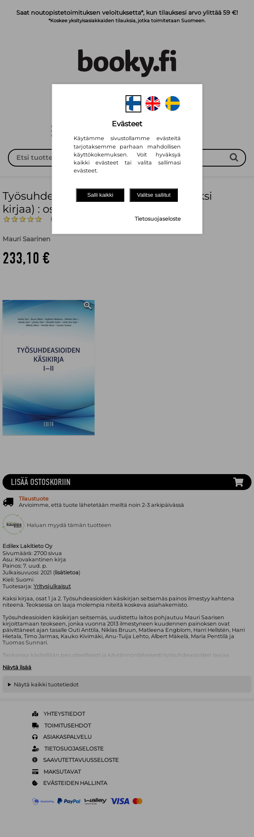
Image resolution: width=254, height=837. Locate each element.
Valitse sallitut (154, 195)
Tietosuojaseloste (158, 219)
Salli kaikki (100, 195)
